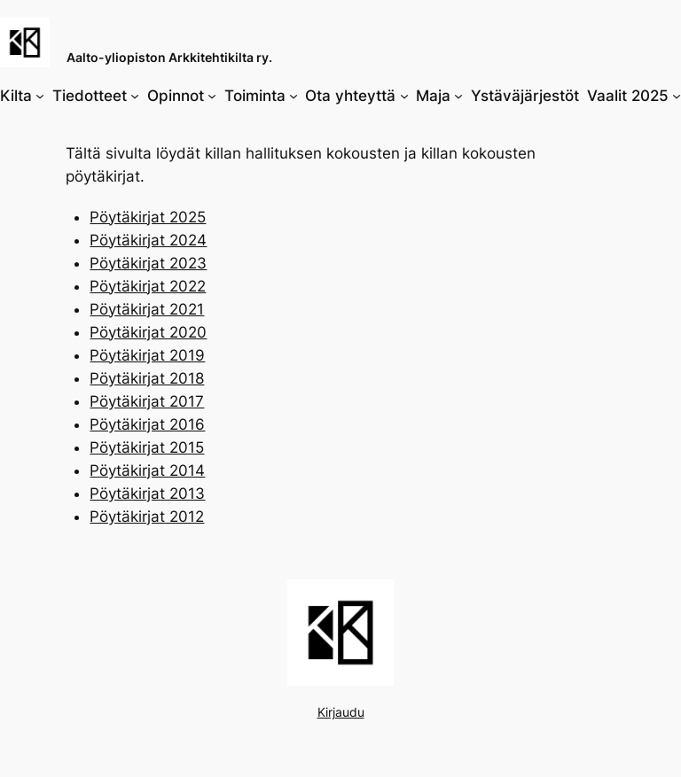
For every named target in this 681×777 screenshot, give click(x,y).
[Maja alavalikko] (458, 95)
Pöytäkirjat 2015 (147, 447)
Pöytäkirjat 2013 (147, 493)
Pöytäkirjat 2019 (147, 355)
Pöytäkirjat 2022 (148, 286)
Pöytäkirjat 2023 (148, 263)
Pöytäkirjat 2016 (147, 424)
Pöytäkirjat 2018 (147, 378)
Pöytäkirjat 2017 (147, 401)
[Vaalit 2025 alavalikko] (676, 95)
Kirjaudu (340, 711)
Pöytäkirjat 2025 (148, 217)
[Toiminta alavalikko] (293, 95)
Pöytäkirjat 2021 (147, 309)
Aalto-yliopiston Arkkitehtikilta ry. (169, 57)
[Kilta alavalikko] (39, 95)
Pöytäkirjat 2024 (148, 240)
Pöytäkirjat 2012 (147, 516)
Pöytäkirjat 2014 (147, 470)
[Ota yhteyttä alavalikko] (404, 95)
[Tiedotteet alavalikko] (134, 95)
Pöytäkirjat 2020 (148, 332)
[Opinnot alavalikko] (211, 95)
